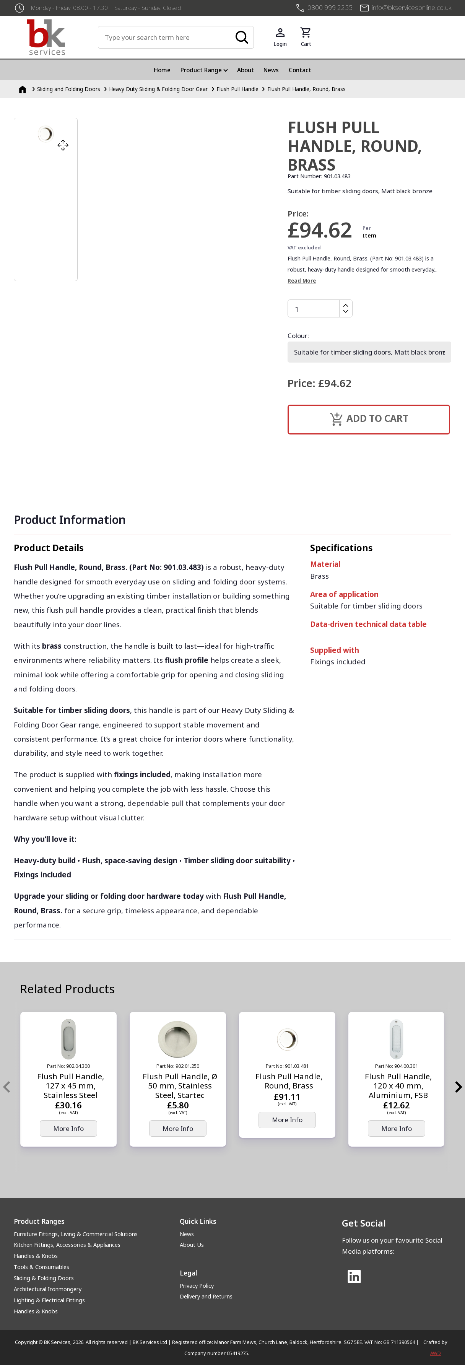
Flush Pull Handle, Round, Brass (306, 89)
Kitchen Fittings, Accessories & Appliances (67, 1244)
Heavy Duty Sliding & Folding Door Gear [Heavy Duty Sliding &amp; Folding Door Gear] (158, 89)
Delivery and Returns (206, 1296)
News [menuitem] (271, 70)
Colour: (298, 335)
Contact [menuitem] (300, 70)
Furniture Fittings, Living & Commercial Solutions (76, 1234)
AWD (435, 1353)
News (187, 1234)
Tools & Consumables (41, 1267)
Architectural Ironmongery (47, 1289)
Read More (302, 280)
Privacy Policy (197, 1285)
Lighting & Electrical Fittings (49, 1300)
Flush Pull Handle (237, 89)
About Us (192, 1244)
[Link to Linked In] (354, 1277)
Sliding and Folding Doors (68, 89)
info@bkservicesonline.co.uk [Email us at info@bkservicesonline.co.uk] (411, 7)
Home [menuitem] (162, 70)
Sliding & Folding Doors (44, 1278)
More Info (68, 1128)
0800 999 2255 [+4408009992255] (330, 7)
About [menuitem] (245, 70)
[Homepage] (23, 89)
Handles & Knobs (36, 1255)
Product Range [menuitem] (201, 70)
